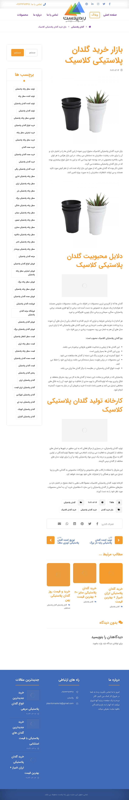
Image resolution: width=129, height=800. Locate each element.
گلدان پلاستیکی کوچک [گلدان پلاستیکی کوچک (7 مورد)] (26, 409)
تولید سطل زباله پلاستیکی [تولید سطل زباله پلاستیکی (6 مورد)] (25, 89)
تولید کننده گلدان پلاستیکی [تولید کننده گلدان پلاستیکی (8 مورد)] (24, 103)
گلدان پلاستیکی (69, 502)
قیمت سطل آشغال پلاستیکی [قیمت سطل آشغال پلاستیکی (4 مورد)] (24, 336)
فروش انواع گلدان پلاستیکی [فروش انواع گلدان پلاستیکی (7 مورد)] (24, 263)
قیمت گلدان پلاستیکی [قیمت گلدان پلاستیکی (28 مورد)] (26, 365)
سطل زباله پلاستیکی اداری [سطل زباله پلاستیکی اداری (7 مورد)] (25, 176)
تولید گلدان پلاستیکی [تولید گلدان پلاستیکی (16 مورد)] (27, 110)
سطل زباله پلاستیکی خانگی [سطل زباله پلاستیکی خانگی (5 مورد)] (25, 205)
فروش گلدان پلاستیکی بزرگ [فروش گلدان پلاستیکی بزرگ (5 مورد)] (24, 329)
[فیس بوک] (109, 4)
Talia (111, 502)
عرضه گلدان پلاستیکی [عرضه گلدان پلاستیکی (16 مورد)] (27, 256)
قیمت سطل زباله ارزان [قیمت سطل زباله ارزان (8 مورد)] (26, 343)
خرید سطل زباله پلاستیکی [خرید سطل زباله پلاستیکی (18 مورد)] (25, 139)
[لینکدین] (92, 4)
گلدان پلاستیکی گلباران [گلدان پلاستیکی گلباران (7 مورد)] (26, 416)
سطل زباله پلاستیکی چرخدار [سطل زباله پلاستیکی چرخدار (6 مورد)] (24, 249)
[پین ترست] (86, 4)
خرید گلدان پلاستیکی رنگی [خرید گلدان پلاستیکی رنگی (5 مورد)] (25, 169)
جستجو (17, 52)
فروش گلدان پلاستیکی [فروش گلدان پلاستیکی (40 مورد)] (26, 322)
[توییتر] (103, 4)
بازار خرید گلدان (107, 509)
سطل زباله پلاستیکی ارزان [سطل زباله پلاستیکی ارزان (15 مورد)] (25, 183)
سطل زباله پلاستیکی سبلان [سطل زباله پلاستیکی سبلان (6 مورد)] (25, 212)
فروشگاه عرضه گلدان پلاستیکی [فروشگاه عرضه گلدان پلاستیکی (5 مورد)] (27, 313)
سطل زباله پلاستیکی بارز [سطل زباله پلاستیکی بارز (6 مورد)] (26, 190)
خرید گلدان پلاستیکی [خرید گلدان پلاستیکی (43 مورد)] (27, 161)
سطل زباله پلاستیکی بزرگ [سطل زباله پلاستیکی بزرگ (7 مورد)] (25, 198)
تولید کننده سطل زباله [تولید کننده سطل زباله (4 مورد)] (26, 96)
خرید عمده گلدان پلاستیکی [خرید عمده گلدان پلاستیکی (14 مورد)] (24, 154)
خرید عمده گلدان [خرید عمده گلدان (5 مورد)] (28, 147)
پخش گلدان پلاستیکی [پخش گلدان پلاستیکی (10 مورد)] (26, 372)
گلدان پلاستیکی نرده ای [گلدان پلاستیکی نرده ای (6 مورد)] (26, 402)
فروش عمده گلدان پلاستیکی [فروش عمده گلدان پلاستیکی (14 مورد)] (24, 296)
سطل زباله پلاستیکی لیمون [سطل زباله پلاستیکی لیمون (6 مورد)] (25, 220)
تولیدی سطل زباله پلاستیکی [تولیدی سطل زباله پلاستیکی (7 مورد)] (24, 118)
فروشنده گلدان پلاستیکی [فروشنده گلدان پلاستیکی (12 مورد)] (25, 303)
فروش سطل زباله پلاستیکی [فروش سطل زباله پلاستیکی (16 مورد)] (25, 289)
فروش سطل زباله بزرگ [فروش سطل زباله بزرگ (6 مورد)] (26, 281)
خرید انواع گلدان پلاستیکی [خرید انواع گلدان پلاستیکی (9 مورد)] (24, 125)
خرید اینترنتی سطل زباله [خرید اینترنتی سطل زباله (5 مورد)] (26, 132)
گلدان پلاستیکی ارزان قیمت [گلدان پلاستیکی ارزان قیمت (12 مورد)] (24, 387)
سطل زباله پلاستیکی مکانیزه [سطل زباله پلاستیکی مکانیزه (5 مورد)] (24, 234)
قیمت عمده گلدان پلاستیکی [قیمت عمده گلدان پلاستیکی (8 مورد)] (24, 358)
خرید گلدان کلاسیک (68, 509)
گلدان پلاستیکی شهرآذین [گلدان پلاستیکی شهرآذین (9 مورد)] (25, 394)
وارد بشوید (97, 643)
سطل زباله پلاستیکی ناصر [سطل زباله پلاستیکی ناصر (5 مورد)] (25, 241)
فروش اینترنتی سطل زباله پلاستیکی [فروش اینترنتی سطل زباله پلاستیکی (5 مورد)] (25, 273)
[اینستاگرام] (98, 4)
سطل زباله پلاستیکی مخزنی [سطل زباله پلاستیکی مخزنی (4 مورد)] (24, 227)
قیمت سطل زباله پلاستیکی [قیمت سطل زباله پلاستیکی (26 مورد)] (25, 351)
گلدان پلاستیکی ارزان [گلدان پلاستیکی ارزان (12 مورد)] (27, 380)
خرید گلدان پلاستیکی (89, 509)
